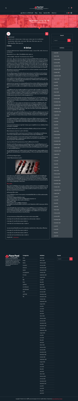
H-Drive (9, 86)
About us (54, 13)
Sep (47, 74)
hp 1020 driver (40, 79)
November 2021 (57, 262)
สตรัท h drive (17, 81)
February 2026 (57, 99)
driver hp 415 (11, 79)
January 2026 (57, 102)
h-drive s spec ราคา (33, 79)
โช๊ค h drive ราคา (19, 83)
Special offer (47, 13)
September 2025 (57, 115)
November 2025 (57, 108)
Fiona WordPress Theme (57, 398)
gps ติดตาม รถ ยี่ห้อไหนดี (27, 13)
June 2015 (56, 269)
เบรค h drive (23, 81)
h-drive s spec (25, 79)
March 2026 (56, 95)
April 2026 (56, 92)
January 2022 (57, 256)
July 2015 (56, 265)
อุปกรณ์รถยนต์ (11, 77)
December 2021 (57, 259)
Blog (36, 13)
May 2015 (56, 272)
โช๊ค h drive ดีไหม (11, 83)
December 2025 (57, 105)
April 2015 (56, 275)
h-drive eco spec (18, 79)
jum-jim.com (16, 277)
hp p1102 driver (11, 81)
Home (32, 22)
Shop (40, 13)
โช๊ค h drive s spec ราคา (37, 81)
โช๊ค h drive (29, 81)
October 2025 (57, 112)
